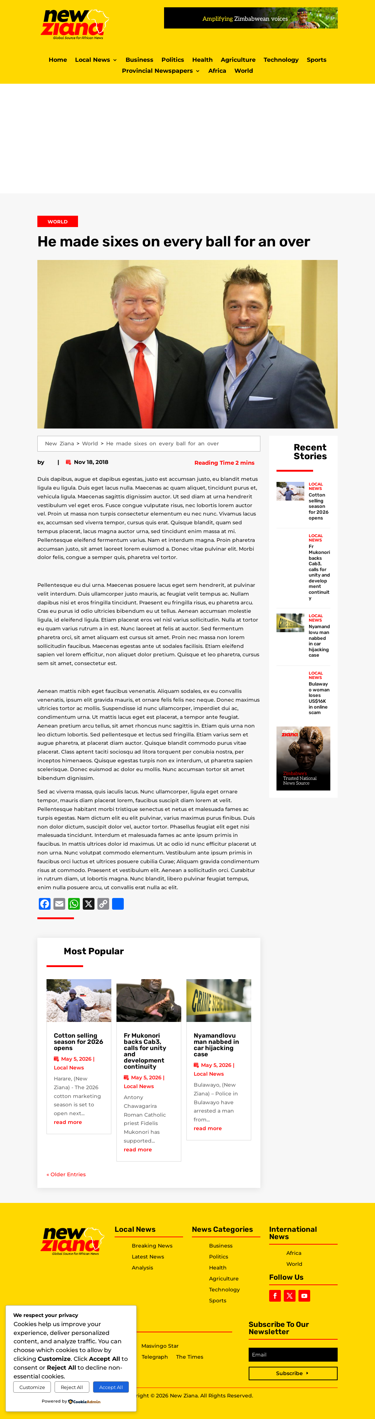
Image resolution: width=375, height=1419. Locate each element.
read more (68, 1122)
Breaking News (152, 1245)
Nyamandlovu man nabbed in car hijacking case (216, 1045)
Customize (32, 1387)
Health (202, 60)
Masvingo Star (160, 1346)
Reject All (72, 1387)
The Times (189, 1357)
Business (139, 60)
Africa (217, 71)
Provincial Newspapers (157, 71)
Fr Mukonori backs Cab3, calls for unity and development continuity (145, 1051)
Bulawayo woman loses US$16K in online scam (319, 698)
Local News (92, 60)
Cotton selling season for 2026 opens (78, 1042)
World (243, 71)
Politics (172, 60)
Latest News (148, 1256)
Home (58, 60)
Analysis (142, 1267)
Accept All (111, 1387)
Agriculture (238, 60)
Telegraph (155, 1357)
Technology (281, 60)
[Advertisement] (187, 138)
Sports (317, 60)
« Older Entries (66, 1174)
